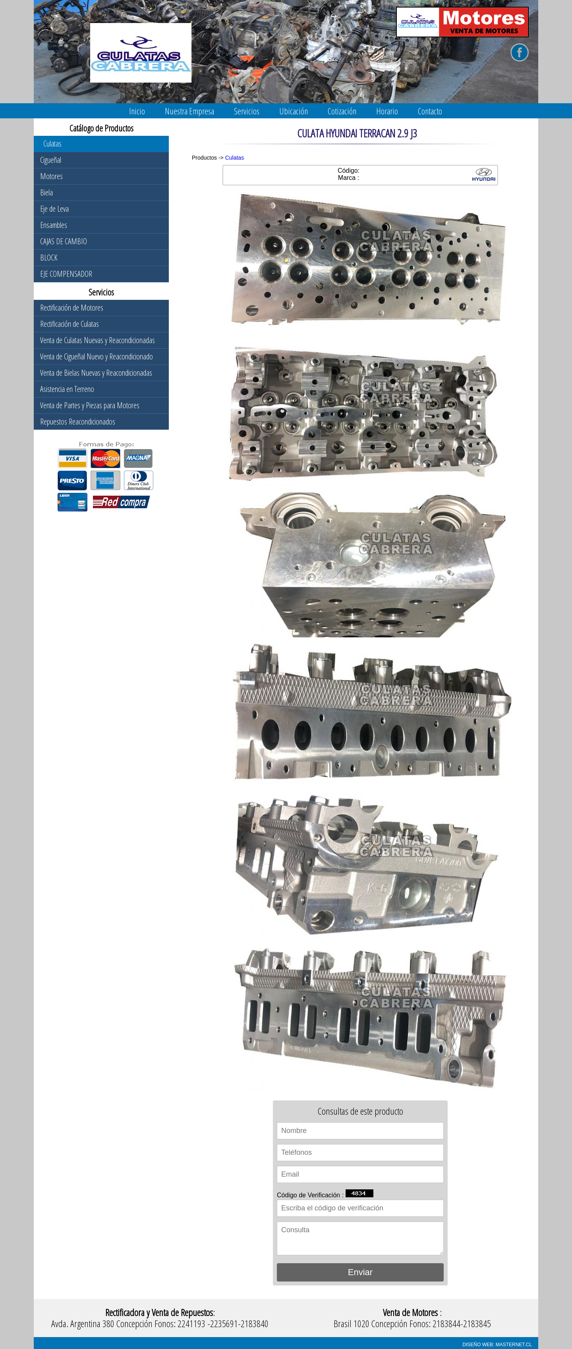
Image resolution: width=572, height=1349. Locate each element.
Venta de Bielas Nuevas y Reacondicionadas (96, 372)
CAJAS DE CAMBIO (63, 241)
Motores (51, 176)
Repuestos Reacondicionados (77, 421)
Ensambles (53, 225)
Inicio (137, 111)
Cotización (342, 111)
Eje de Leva (54, 208)
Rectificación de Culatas (69, 323)
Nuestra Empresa (189, 111)
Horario (387, 111)
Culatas (52, 143)
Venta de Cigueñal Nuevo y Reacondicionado (96, 356)
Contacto (430, 111)
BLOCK (49, 257)
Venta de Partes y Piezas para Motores (89, 405)
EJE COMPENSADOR (66, 273)
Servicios (246, 111)
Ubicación (293, 111)
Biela (46, 192)
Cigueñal (50, 159)
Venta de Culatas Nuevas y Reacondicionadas (97, 340)
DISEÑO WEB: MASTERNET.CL (497, 1344)
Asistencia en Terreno (67, 389)
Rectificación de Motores (71, 307)
